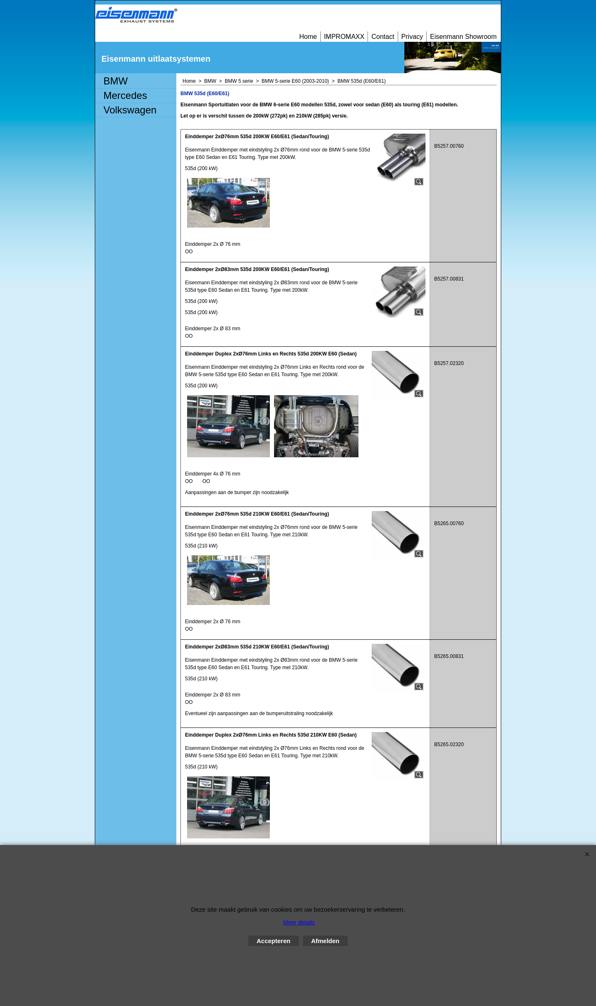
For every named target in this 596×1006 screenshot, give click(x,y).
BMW (115, 80)
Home (308, 36)
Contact (382, 36)
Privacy (412, 36)
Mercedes (125, 95)
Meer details (299, 922)
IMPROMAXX (344, 36)
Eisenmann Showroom (463, 36)
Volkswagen (129, 109)
